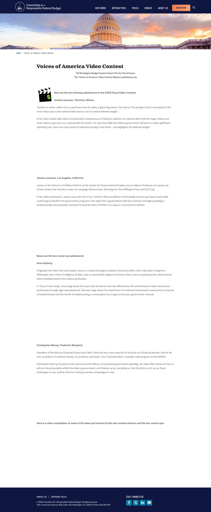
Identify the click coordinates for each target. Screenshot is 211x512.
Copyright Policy (59, 497)
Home (18, 53)
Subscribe (181, 7)
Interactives (119, 8)
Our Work (100, 8)
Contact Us (42, 497)
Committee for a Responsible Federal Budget (38, 6)
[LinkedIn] (142, 503)
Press (135, 8)
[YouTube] (149, 503)
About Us (163, 8)
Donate (148, 8)
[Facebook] (129, 503)
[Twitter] (136, 503)
